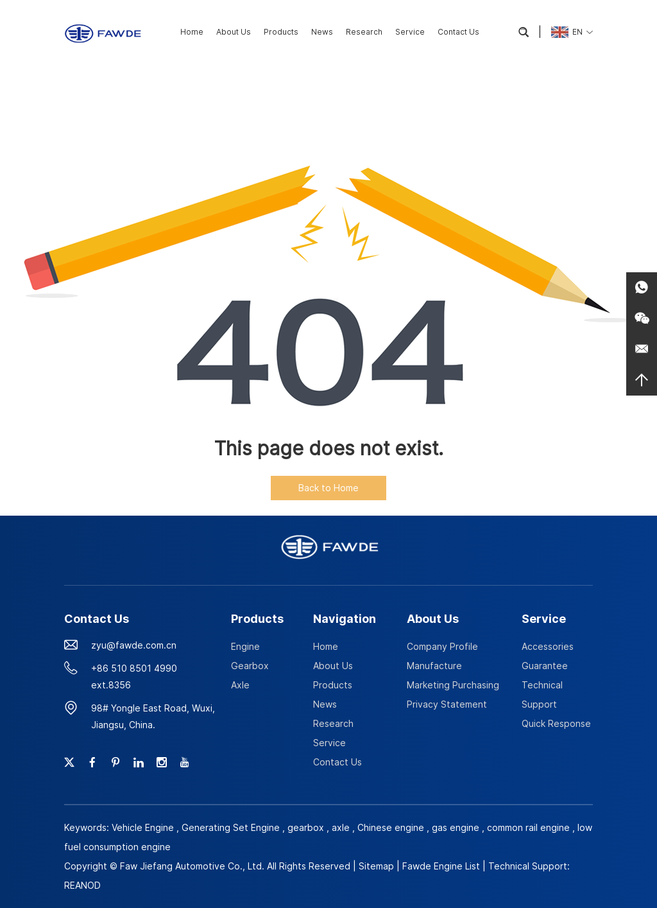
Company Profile (442, 646)
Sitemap (376, 865)
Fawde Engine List (441, 865)
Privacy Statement (447, 704)
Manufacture (434, 665)
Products (281, 32)
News (322, 32)
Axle (240, 684)
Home (191, 32)
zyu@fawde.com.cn (133, 645)
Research (364, 32)
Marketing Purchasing (453, 684)
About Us (233, 32)
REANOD (82, 885)
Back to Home (328, 487)
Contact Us (458, 32)
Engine (245, 646)
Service (410, 32)
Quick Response (556, 723)
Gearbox (250, 665)
